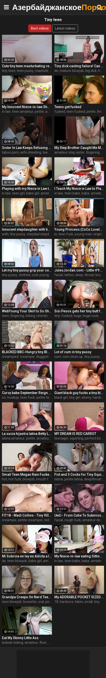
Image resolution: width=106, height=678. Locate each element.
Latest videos (65, 28)
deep (79, 275)
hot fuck (15, 479)
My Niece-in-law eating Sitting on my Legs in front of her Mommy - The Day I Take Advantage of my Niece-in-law (79, 556)
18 (56, 602)
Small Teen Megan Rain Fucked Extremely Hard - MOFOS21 (27, 474)
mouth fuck (45, 479)
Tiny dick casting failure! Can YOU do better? (79, 66)
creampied (10, 357)
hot (4, 479)
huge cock (90, 316)
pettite (50, 602)
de (4, 561)
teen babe (72, 193)
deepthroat (92, 479)
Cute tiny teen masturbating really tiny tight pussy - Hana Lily (27, 66)
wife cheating (30, 152)
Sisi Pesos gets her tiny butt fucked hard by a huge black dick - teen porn (79, 311)
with (5, 234)
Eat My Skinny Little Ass (20, 638)
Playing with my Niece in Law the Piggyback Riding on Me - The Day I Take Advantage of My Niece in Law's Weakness (27, 189)
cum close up (73, 357)
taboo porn (10, 152)
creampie (27, 357)
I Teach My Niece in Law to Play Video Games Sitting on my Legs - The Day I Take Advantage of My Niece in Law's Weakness (79, 189)
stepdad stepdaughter (44, 234)
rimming (43, 316)
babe (85, 193)
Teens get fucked (67, 107)
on (4, 397)
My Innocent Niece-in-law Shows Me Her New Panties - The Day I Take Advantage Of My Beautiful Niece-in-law (27, 107)
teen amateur (22, 111)
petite (39, 111)
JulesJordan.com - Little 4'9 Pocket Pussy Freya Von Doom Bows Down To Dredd (79, 270)
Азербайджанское (24, 7)
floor (43, 642)
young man (83, 234)
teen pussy (25, 71)
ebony (86, 397)
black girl (61, 397)
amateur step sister (69, 152)
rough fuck (72, 520)
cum (57, 357)
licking (30, 316)
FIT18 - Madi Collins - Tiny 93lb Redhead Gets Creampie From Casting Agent (27, 515)
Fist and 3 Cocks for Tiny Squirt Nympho (79, 474)
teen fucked (76, 111)
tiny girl (74, 397)
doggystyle (44, 357)
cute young (40, 275)
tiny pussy (17, 234)
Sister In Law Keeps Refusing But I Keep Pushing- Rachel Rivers (27, 148)
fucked (59, 111)
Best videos (40, 28)
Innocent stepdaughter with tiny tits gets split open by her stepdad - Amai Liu (27, 229)
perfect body (95, 438)
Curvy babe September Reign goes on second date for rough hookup (27, 393)
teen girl (18, 193)
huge (77, 316)
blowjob (29, 479)
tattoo (69, 275)
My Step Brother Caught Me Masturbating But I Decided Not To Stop (79, 148)
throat (89, 275)
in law (6, 111)
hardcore (67, 602)
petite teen (44, 397)
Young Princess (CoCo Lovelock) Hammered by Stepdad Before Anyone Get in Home (79, 229)
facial (58, 275)
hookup (13, 397)
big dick (91, 71)
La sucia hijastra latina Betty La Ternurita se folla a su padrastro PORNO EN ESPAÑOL (27, 434)
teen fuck (65, 234)
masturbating (45, 71)
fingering (17, 316)
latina (58, 479)
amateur (97, 193)
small (88, 602)
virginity (99, 234)
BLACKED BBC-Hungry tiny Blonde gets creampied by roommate (27, 352)
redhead (50, 520)
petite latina (73, 479)
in (55, 234)
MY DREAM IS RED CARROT (75, 434)
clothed (24, 275)
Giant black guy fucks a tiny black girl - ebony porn (79, 393)
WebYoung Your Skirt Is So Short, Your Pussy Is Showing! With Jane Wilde (27, 311)
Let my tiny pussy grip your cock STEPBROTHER (27, 270)
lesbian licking (12, 642)
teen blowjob (17, 561)
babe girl (32, 193)
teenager (61, 438)
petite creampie (30, 520)
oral (41, 602)
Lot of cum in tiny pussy (72, 352)
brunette (30, 602)
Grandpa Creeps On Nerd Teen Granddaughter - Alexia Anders (27, 597)
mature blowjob (72, 71)
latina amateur (13, 438)
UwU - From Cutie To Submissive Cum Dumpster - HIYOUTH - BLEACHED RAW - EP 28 (79, 515)
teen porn (50, 152)
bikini (79, 602)
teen (5, 316)
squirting (76, 438)
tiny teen (8, 71)
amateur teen (51, 193)
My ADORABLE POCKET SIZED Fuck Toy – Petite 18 (79, 597)
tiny (57, 316)
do (56, 71)
